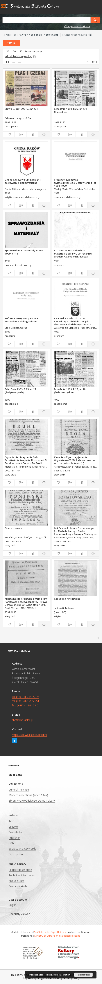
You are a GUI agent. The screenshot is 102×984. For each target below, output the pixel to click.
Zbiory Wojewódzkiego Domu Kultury (32, 800)
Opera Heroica (13, 528)
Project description (20, 869)
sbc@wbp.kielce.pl (22, 720)
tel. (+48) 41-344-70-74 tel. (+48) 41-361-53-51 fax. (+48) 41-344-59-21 (26, 701)
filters (11, 43)
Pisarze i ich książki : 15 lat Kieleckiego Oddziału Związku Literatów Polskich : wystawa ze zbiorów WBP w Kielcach (72, 321)
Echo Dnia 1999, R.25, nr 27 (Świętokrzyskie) (20, 391)
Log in (12, 905)
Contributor (16, 832)
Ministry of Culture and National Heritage (57, 935)
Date (12, 843)
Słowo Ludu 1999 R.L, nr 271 (21, 108)
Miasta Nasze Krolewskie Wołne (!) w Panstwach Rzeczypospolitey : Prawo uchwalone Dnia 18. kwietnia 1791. (26, 601)
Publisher (14, 837)
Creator (13, 826)
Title (11, 821)
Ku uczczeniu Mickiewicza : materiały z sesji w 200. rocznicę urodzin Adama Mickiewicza (73, 253)
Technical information (22, 875)
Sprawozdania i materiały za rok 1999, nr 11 (24, 252)
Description (16, 854)
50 (14, 51)
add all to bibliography (20, 56)
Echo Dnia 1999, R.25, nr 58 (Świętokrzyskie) (69, 391)
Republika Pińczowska (67, 598)
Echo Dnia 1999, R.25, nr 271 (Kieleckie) (70, 110)
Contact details (18, 886)
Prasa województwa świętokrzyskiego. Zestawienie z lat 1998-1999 (75, 182)
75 (20, 51)
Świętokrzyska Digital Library (50, 932)
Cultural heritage (19, 789)
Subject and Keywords (22, 848)
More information (61, 975)
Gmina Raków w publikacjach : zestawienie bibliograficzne (22, 181)
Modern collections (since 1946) (28, 795)
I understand (83, 974)
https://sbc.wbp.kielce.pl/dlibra (29, 734)
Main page (15, 774)
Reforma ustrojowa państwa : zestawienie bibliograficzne (22, 320)
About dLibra (16, 881)
